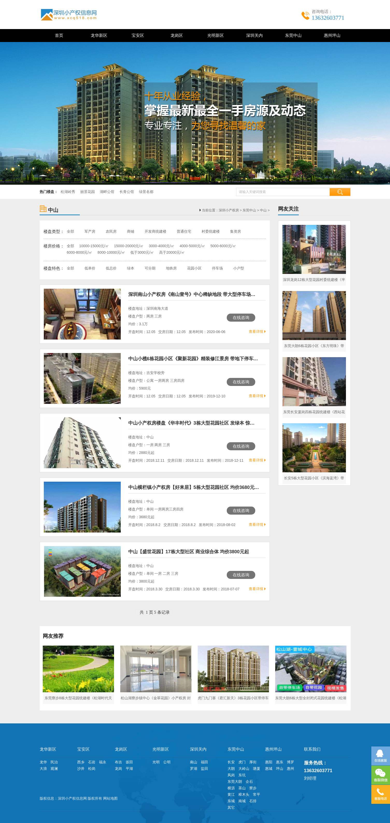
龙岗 (118, 768)
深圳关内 (253, 35)
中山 (263, 210)
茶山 (242, 788)
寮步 (253, 788)
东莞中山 (292, 35)
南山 (193, 762)
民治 (54, 762)
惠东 (279, 762)
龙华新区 (97, 35)
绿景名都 (146, 192)
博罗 (290, 762)
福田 (204, 762)
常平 (256, 794)
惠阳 (268, 762)
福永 (102, 762)
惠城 (268, 768)
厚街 (253, 762)
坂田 (129, 762)
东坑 (242, 775)
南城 (242, 801)
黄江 (231, 794)
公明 (167, 762)
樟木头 (243, 794)
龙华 (43, 762)
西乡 (80, 762)
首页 (59, 35)
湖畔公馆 (107, 192)
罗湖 (193, 768)
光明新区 (214, 35)
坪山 (279, 768)
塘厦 (256, 768)
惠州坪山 (331, 35)
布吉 (118, 762)
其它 (231, 807)
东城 (231, 801)
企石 (249, 781)
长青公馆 (126, 192)
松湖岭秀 (68, 192)
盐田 (204, 768)
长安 (231, 762)
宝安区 (136, 35)
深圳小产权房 (229, 210)
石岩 (91, 762)
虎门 (242, 762)
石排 (253, 801)
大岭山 (243, 768)
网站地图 (110, 798)
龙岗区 (175, 35)
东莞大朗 (235, 781)
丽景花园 (87, 192)
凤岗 (231, 775)
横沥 (231, 788)
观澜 (54, 768)
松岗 (91, 768)
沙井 (80, 768)
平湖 (129, 768)
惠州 (290, 768)
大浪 (43, 768)
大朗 (231, 768)
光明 (156, 762)
